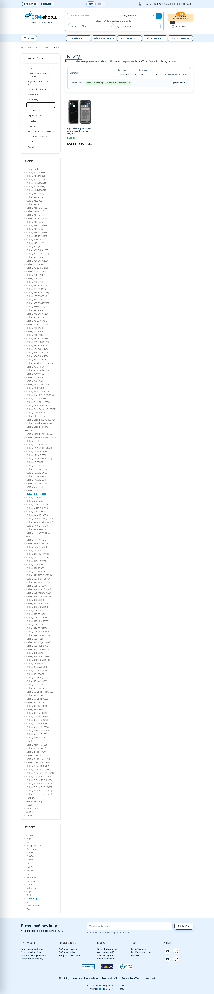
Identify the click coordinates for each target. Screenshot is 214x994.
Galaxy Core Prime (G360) (39, 405)
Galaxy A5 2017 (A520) (37, 324)
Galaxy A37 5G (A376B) (37, 303)
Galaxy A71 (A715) (34, 377)
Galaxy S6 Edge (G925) (37, 688)
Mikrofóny (32, 121)
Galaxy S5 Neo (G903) (37, 681)
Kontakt (47, 4)
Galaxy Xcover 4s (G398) (38, 730)
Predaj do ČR (110, 978)
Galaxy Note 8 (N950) (37, 543)
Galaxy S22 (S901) (35, 600)
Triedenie (122, 70)
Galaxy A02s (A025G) (36, 172)
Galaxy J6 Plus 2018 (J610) (39, 476)
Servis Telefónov (132, 978)
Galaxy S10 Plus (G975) (37, 557)
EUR (91, 4)
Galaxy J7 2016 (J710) (36, 480)
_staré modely (33, 169)
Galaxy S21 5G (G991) (36, 586)
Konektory (33, 99)
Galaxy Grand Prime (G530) (40, 434)
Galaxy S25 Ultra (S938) (37, 649)
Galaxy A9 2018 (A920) (37, 391)
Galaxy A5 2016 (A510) (37, 321)
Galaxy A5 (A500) (35, 317)
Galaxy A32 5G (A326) (36, 285)
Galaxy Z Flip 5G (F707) (37, 766)
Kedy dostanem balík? (70, 955)
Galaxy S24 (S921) (34, 624)
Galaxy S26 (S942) (35, 653)
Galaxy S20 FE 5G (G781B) (39, 575)
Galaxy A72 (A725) (35, 381)
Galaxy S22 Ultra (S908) (38, 607)
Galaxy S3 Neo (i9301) (36, 667)
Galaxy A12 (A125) (34, 197)
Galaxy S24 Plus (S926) (37, 631)
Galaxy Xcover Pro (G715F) (39, 748)
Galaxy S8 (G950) (35, 702)
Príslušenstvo (128, 38)
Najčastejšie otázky (107, 949)
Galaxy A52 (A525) (35, 335)
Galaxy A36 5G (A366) (36, 299)
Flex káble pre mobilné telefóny (39, 74)
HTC (28, 863)
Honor (29, 859)
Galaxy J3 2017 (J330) (36, 455)
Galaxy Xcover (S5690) (37, 716)
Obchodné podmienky (32, 958)
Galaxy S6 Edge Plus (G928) (40, 691)
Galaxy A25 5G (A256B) (37, 257)
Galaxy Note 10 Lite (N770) (39, 518)
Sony (28, 902)
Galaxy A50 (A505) (35, 328)
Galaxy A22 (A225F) (35, 246)
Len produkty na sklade (174, 74)
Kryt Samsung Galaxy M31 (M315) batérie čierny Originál (79, 131)
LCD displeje (34, 110)
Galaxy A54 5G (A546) (37, 349)
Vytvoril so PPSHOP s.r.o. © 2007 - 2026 (107, 988)
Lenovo (30, 870)
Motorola (31, 881)
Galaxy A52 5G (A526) (37, 338)
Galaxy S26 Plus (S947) (37, 656)
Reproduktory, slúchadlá (39, 131)
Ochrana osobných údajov (34, 955)
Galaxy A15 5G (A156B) (37, 225)
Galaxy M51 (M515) (35, 501)
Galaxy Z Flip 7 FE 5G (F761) (40, 773)
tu (130, 985)
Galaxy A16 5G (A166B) (37, 232)
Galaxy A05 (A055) (35, 186)
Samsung (31, 898)
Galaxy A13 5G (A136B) (37, 208)
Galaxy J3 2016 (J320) (36, 451)
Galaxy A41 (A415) (34, 310)
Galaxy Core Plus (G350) (38, 402)
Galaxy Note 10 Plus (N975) (39, 522)
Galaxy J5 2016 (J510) (36, 465)
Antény (31, 68)
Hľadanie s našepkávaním (181, 17)
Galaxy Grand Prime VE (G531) (41, 437)
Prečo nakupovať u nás (32, 949)
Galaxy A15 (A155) (34, 222)
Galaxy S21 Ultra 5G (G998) (39, 596)
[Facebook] (167, 951)
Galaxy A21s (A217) (35, 243)
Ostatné (32, 126)
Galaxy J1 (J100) (34, 441)
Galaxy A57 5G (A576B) (37, 359)
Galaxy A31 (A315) (34, 278)
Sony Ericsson (33, 905)
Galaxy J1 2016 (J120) (36, 444)
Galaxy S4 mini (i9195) (37, 670)
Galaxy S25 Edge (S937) (38, 642)
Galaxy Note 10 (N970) (37, 515)
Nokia (29, 884)
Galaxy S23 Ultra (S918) (37, 621)
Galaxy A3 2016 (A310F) (37, 268)
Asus (28, 842)
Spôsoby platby (67, 952)
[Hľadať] (159, 16)
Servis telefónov (105, 958)
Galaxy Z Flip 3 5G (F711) (38, 755)
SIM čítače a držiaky (37, 136)
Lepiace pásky (35, 116)
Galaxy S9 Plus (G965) (37, 713)
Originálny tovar (139, 949)
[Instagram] (176, 951)
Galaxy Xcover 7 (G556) (37, 744)
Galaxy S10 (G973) (35, 550)
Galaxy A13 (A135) (34, 204)
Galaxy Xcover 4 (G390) (37, 727)
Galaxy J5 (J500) (34, 462)
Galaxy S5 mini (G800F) (38, 677)
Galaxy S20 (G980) (35, 568)
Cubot (29, 852)
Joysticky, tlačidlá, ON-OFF (38, 82)
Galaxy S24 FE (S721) (36, 628)
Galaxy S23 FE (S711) (36, 614)
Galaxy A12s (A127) (35, 200)
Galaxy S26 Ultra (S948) (38, 660)
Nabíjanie (77, 38)
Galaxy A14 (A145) (34, 215)
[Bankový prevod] (126, 967)
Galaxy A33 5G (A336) (36, 289)
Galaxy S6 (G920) (34, 684)
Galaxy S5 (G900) (35, 674)
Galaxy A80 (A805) (35, 388)
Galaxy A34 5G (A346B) (37, 292)
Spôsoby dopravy (68, 949)
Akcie (76, 978)
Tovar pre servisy (179, 38)
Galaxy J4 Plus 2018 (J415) (39, 458)
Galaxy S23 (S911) (34, 610)
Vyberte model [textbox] (124, 26)
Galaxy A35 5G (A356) (36, 296)
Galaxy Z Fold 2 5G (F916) (38, 776)
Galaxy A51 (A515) (34, 331)
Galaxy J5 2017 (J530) (36, 469)
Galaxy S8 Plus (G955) (37, 706)
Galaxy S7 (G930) (34, 695)
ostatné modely (34, 801)
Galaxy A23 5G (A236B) (37, 253)
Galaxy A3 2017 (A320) (37, 271)
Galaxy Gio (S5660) (35, 416)
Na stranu (143, 70)
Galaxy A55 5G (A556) (37, 352)
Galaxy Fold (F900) (35, 412)
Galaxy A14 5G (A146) (36, 218)
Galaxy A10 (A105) (35, 193)
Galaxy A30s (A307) (35, 275)
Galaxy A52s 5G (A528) (37, 342)
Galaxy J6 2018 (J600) (37, 472)
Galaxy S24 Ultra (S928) (38, 635)
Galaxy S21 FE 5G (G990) (38, 589)
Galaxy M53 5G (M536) (37, 508)
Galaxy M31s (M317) (35, 497)
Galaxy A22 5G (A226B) (37, 250)
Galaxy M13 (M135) (35, 487)
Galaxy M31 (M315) (36, 494)
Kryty (31, 105)
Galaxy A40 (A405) (35, 306)
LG (27, 874)
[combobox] (137, 16)
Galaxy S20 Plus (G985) (38, 578)
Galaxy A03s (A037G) (36, 179)
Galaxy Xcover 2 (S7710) (38, 720)
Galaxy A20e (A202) (36, 239)
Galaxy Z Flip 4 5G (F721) (38, 759)
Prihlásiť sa (30, 4)
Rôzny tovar (153, 38)
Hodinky (30, 797)
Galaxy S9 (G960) (34, 709)
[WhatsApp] (176, 959)
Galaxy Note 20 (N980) (37, 529)
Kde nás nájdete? (106, 955)
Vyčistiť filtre (178, 83)
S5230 (29, 805)
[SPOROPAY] (88, 966)
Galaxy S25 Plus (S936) (37, 646)
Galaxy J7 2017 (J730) (36, 483)
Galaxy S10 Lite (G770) (37, 554)
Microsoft (31, 877)
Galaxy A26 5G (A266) (37, 261)
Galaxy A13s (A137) (35, 211)
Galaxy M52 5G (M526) (37, 504)
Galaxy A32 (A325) (35, 282)
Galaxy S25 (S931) (34, 638)
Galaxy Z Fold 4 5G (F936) (39, 783)
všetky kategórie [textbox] (129, 15)
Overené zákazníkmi (31, 952)
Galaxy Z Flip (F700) (36, 752)
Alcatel (29, 835)
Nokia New (31, 888)
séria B (29, 812)
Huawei (30, 866)
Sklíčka (31, 142)
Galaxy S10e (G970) (36, 561)
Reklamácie (91, 978)
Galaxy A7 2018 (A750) (37, 370)
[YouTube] (167, 959)
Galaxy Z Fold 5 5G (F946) (39, 787)
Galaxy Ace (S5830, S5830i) (40, 395)
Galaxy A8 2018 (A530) (37, 384)
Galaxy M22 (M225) (35, 490)
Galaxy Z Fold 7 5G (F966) (39, 794)
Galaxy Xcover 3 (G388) (37, 723)
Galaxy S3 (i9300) (34, 663)
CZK (100, 4)
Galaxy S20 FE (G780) (37, 571)
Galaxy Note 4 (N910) (36, 540)
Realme (30, 895)
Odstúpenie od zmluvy (142, 952)
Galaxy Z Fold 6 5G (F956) (39, 790)
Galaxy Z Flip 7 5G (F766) (38, 769)
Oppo (29, 891)
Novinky (64, 978)
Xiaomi (30, 909)
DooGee (30, 856)
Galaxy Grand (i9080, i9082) (40, 419)
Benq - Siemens (34, 845)
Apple (29, 838)
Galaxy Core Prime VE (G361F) (41, 409)
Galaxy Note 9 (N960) (36, 547)
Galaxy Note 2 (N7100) (37, 525)
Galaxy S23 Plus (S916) (37, 617)
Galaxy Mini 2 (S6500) (37, 511)
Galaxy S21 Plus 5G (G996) (39, 593)
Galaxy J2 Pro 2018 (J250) (39, 448)
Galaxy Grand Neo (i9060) (39, 423)
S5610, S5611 (32, 808)
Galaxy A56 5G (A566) (37, 356)
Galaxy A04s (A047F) (36, 183)
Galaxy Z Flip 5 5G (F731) (38, 762)
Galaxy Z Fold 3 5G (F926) (39, 780)
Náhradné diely (102, 38)
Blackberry (31, 849)
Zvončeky (32, 147)
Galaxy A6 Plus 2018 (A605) (39, 363)
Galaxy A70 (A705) (35, 374)
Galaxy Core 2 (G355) (36, 398)
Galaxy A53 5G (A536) (36, 345)
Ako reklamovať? (105, 952)
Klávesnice (33, 94)
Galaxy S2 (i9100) (34, 564)
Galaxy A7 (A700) (35, 366)
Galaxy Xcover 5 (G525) (37, 734)
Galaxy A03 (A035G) (36, 176)
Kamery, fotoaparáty (37, 89)
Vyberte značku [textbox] (78, 26)
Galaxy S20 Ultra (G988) (38, 582)
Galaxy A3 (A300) (34, 264)
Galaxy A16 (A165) (34, 229)
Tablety (30, 815)
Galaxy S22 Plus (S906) (37, 603)
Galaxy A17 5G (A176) (36, 236)
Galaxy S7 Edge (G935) (37, 699)
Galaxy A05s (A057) (36, 190)
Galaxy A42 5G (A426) (37, 313)
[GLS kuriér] (107, 967)
